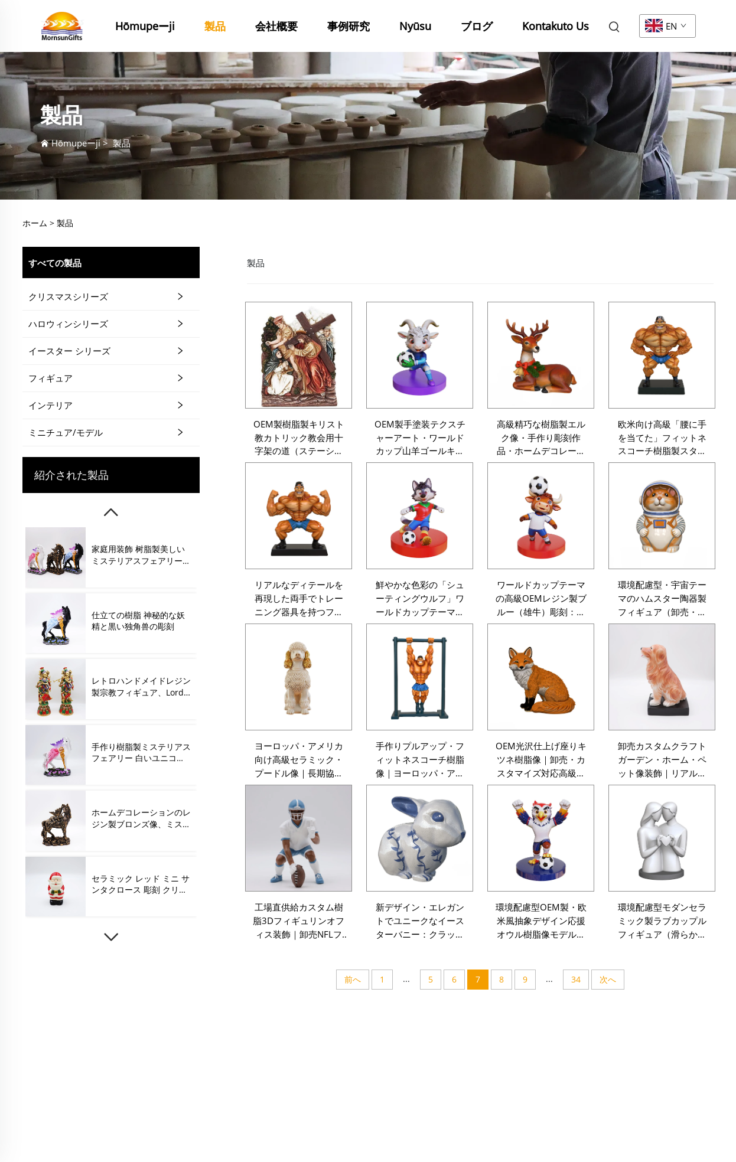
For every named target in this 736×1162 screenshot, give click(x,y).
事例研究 (348, 26)
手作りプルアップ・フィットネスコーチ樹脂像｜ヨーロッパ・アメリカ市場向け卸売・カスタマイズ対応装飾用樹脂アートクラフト (420, 760)
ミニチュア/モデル (65, 432)
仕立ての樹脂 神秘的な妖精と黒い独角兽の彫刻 (138, 620)
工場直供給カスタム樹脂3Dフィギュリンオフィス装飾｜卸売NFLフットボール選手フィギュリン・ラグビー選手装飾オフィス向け (298, 921)
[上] (111, 512)
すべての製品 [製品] (55, 263)
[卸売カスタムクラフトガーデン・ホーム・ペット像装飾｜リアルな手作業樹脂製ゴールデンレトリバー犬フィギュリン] (661, 677)
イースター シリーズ (69, 351)
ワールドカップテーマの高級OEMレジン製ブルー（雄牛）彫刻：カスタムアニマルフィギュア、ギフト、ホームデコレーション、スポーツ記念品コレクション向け (541, 599)
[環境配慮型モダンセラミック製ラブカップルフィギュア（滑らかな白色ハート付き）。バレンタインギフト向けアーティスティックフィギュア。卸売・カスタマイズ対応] (661, 838)
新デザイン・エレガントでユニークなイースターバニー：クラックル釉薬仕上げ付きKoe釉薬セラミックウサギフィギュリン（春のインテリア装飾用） (419, 921)
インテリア (50, 405)
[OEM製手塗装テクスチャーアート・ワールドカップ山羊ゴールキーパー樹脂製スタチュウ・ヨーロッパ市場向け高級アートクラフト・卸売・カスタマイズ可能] (419, 355)
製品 (215, 26)
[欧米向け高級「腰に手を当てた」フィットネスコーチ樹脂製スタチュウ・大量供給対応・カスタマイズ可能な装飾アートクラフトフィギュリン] (661, 355)
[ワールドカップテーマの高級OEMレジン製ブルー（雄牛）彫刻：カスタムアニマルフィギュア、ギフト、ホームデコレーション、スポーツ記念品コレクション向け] (540, 515)
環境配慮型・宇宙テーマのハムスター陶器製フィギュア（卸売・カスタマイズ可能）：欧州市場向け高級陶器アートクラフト (662, 599)
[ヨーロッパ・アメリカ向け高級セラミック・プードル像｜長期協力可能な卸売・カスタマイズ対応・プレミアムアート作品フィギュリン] (298, 677)
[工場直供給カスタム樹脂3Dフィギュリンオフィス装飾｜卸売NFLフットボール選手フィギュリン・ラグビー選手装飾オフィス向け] (298, 838)
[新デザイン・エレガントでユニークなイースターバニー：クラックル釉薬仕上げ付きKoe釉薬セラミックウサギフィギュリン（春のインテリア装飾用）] (419, 838)
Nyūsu (415, 26)
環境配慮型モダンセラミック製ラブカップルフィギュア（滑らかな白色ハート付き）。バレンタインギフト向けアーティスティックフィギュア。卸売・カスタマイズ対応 (662, 921)
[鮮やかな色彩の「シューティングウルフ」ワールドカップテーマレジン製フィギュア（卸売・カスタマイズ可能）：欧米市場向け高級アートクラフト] (419, 515)
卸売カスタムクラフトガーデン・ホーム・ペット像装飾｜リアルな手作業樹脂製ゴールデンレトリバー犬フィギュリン (662, 760)
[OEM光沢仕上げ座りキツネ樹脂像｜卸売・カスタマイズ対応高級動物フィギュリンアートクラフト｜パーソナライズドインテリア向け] (540, 677)
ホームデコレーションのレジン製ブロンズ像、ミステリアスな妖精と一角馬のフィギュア (141, 818)
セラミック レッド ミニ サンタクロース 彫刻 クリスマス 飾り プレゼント (141, 884)
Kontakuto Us (555, 26)
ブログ (477, 26)
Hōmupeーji (145, 26)
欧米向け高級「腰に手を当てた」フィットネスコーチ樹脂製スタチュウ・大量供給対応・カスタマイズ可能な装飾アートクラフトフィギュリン (662, 438)
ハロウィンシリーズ (68, 323)
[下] (111, 937)
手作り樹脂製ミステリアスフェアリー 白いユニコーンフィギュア (141, 752)
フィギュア (50, 378)
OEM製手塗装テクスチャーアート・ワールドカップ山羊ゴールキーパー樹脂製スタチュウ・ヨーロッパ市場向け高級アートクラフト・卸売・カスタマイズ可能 (419, 438)
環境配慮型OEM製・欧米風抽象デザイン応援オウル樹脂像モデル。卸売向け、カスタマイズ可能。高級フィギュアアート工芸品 (541, 921)
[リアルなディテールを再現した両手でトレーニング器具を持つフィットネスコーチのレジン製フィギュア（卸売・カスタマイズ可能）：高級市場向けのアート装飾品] (298, 515)
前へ (352, 979)
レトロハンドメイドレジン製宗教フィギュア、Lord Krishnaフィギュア (141, 686)
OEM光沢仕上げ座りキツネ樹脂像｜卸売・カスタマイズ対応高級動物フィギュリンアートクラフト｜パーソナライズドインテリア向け (541, 760)
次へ (608, 979)
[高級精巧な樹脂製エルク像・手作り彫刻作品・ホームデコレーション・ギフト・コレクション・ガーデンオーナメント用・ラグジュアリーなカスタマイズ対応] (540, 355)
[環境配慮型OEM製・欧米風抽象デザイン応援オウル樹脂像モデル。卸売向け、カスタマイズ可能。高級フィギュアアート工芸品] (540, 838)
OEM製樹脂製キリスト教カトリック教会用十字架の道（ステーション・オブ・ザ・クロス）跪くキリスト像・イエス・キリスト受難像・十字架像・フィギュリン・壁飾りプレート (298, 438)
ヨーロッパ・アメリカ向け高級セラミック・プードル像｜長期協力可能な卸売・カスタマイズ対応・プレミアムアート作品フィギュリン (299, 760)
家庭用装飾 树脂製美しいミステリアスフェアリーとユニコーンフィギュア (141, 554)
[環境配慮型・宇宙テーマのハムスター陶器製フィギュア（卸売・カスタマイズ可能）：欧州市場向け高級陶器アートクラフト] (661, 515)
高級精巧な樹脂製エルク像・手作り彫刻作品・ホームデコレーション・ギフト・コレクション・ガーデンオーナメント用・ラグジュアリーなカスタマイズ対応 (541, 438)
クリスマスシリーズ (68, 296)
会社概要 (276, 26)
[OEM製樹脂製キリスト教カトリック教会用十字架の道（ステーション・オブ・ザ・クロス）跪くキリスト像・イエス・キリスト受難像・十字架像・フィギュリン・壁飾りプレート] (298, 355)
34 (576, 979)
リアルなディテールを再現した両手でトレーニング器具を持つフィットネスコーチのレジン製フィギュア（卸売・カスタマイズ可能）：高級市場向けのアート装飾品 (299, 599)
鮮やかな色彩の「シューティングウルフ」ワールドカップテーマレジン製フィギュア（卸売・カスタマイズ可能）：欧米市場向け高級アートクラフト (420, 599)
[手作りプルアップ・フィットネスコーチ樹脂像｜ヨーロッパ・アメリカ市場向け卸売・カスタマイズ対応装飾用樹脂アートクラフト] (419, 677)
